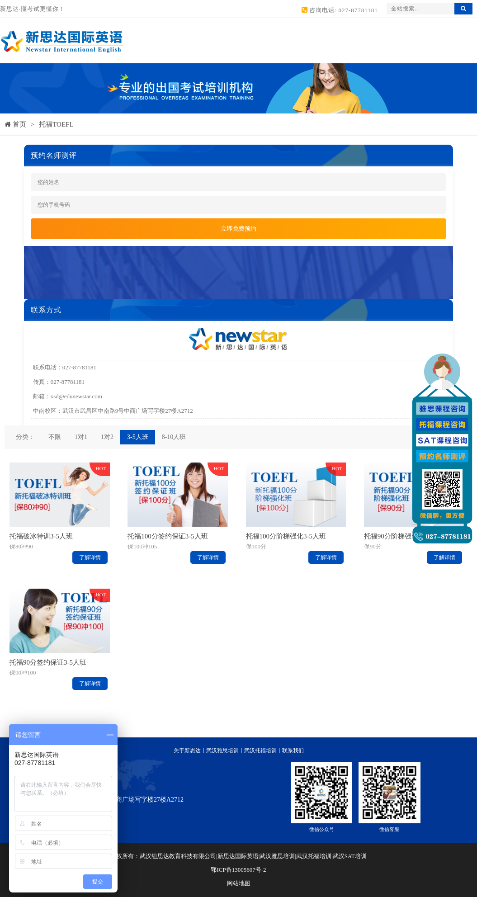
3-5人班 (137, 437)
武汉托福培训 (260, 750)
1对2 (107, 437)
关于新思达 (187, 750)
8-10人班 (174, 437)
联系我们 (293, 750)
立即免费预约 (238, 228)
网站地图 (238, 883)
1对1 (81, 437)
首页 (15, 124)
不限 (54, 437)
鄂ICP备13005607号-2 (238, 869)
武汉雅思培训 (222, 750)
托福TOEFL (56, 124)
